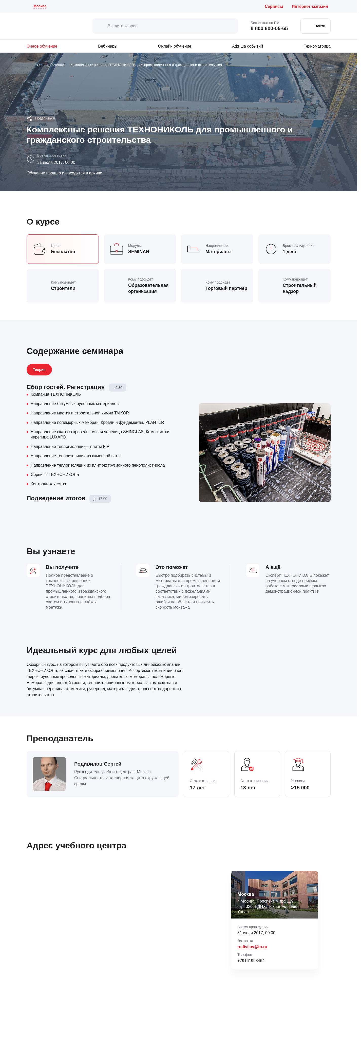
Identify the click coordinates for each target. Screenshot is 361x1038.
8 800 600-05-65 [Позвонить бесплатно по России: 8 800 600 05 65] (269, 28)
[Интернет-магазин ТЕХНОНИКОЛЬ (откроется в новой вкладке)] (311, 6)
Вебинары (107, 46)
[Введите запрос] (165, 26)
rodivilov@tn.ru (252, 947)
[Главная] (28, 65)
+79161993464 (250, 961)
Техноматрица (317, 46)
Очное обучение (42, 46)
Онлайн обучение (174, 46)
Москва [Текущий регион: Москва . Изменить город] (39, 6)
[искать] (100, 26)
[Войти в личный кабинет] (315, 26)
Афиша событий (247, 46)
